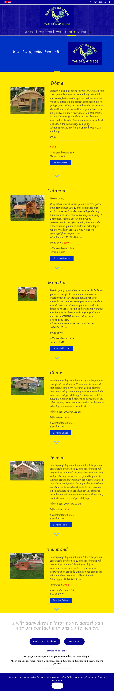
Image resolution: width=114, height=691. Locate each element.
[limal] (57, 16)
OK (57, 685)
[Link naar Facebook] (109, 2)
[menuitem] (30, 32)
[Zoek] (89, 32)
